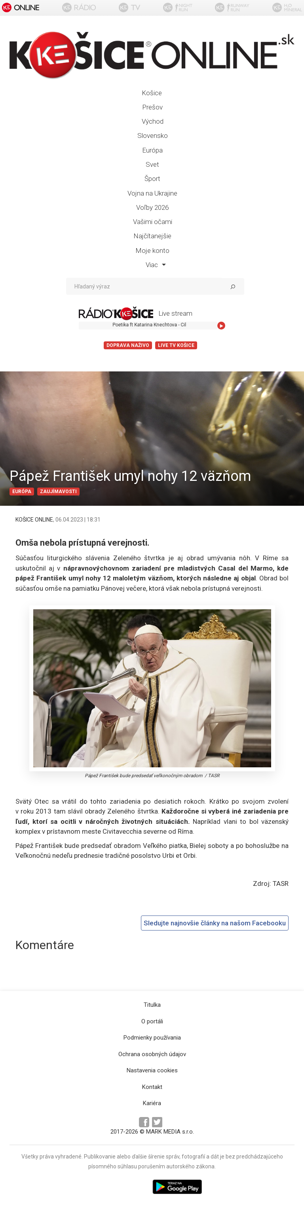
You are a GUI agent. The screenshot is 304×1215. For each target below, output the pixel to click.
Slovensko (152, 135)
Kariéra (152, 1103)
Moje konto (152, 250)
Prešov (152, 107)
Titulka (152, 1004)
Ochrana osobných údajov (152, 1054)
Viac (156, 265)
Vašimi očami (152, 222)
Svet (152, 164)
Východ (152, 121)
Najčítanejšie (152, 236)
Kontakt (152, 1087)
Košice (152, 93)
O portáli (152, 1021)
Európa (152, 150)
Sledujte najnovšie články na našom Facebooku (215, 923)
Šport (152, 179)
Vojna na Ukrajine (152, 193)
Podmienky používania (152, 1037)
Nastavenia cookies (152, 1070)
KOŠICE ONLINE (34, 519)
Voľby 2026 (152, 207)
